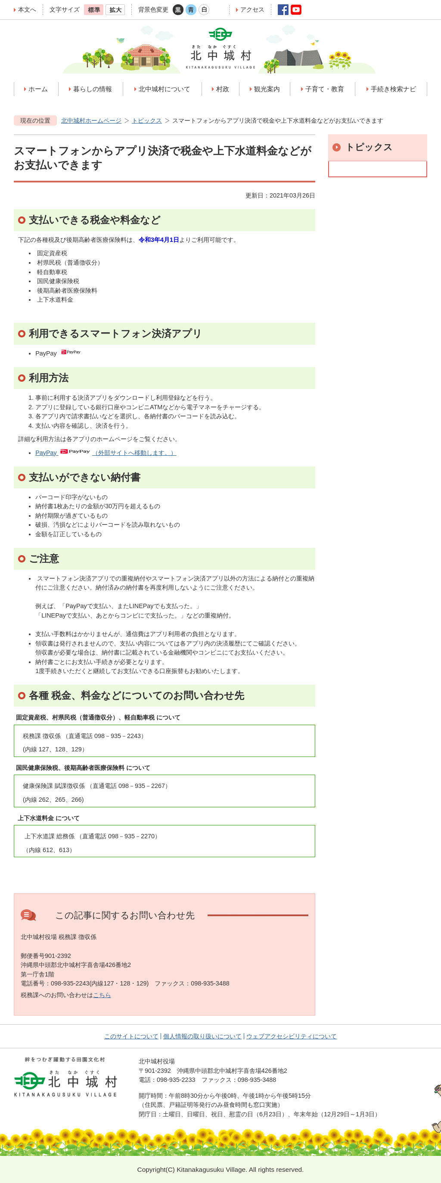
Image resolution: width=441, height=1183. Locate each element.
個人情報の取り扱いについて (202, 1036)
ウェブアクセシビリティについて (291, 1036)
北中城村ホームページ (91, 120)
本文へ (27, 9)
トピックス (147, 120)
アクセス (252, 9)
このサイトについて (131, 1036)
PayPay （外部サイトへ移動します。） (106, 452)
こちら (102, 994)
